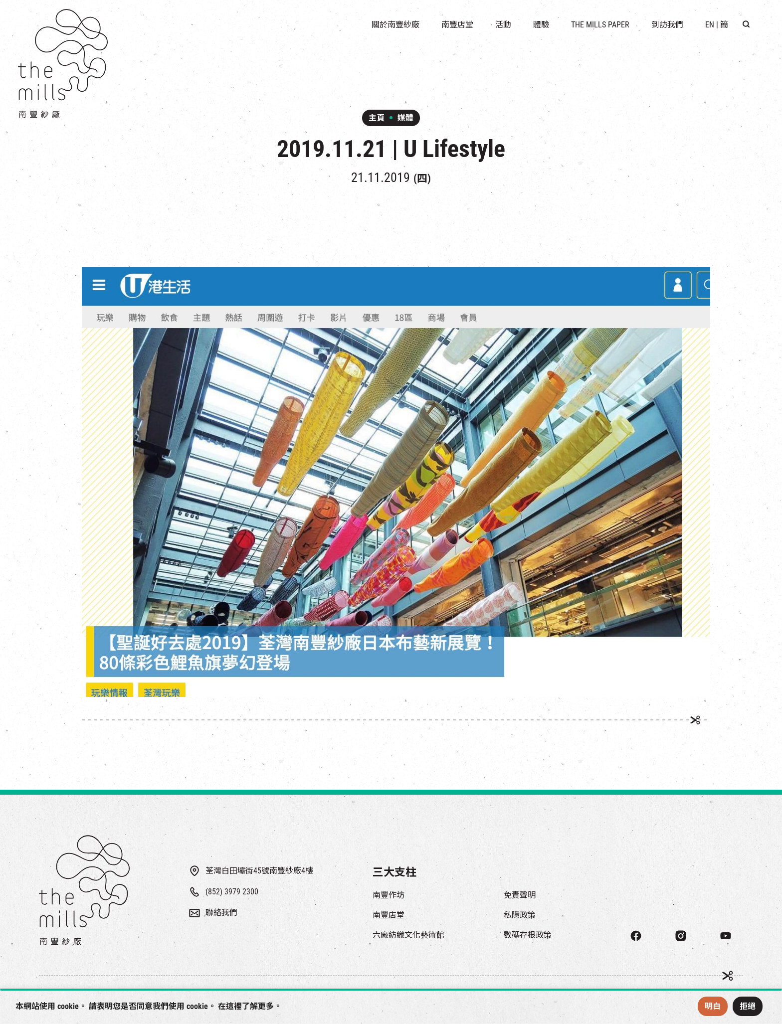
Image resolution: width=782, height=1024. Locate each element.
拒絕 (748, 1006)
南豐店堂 (388, 915)
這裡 (234, 1006)
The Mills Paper (600, 24)
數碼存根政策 (528, 935)
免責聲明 (520, 895)
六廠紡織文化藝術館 (408, 935)
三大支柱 (394, 872)
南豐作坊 (388, 895)
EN (709, 24)
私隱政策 (520, 915)
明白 (713, 1006)
